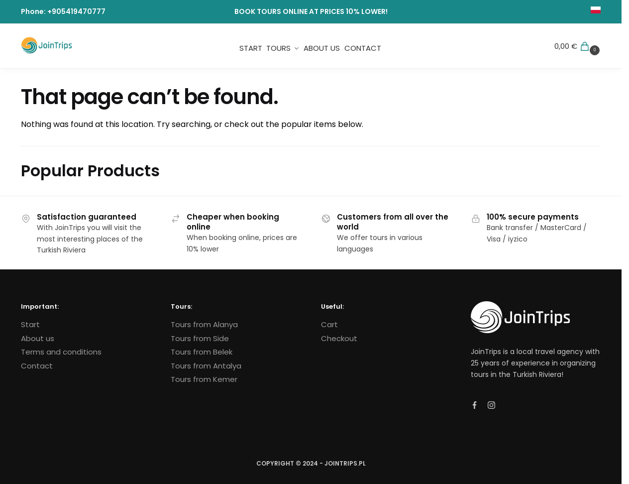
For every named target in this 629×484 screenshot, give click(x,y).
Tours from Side (200, 338)
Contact (37, 366)
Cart (329, 324)
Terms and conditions (61, 352)
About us (37, 338)
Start (30, 324)
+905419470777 (76, 11)
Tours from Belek (201, 352)
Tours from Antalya (206, 366)
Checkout (339, 338)
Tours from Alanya (204, 324)
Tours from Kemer (204, 379)
